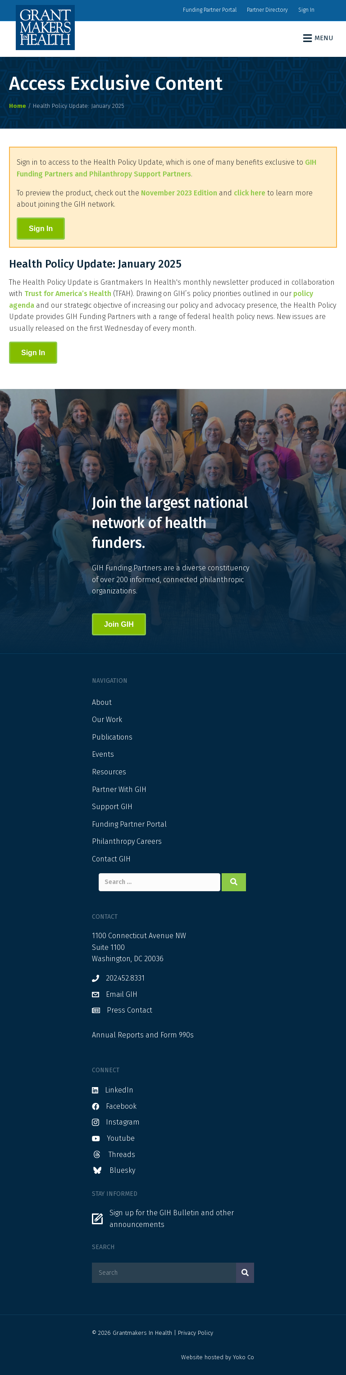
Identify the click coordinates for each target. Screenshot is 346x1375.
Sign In (306, 10)
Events (103, 754)
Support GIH (112, 806)
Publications (112, 737)
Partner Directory (267, 10)
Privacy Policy (195, 1332)
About (102, 702)
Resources (109, 772)
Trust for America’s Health (67, 293)
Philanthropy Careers (127, 841)
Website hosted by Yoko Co (217, 1357)
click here (249, 193)
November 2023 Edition (179, 193)
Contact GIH (111, 859)
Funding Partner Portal (210, 10)
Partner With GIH (119, 789)
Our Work (107, 719)
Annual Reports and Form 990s (143, 1035)
